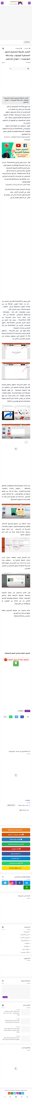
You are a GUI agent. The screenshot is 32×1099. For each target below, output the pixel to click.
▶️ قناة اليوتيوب (16, 849)
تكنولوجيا (26, 946)
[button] (22, 716)
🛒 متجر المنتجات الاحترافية (16, 830)
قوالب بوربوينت (25, 952)
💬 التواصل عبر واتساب (16, 863)
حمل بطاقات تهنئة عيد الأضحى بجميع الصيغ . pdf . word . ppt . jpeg (12, 1013)
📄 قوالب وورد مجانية (16, 839)
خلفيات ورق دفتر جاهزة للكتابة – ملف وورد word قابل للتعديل (12, 1021)
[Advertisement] (16, 23)
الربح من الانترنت (24, 937)
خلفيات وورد (25, 949)
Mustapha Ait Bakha (10, 1090)
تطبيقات (26, 943)
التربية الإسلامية (24, 934)
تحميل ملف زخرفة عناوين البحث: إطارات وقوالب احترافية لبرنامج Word (12, 1030)
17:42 (17, 1019)
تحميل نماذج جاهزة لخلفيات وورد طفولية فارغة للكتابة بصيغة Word (11, 1038)
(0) (3, 62)
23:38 (17, 1036)
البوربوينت (18, 48)
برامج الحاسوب (25, 940)
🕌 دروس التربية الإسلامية (16, 844)
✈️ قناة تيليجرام (16, 858)
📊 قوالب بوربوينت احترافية (16, 834)
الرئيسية (27, 48)
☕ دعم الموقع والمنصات (16, 868)
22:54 (17, 1027)
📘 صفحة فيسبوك (16, 853)
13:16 (17, 1009)
